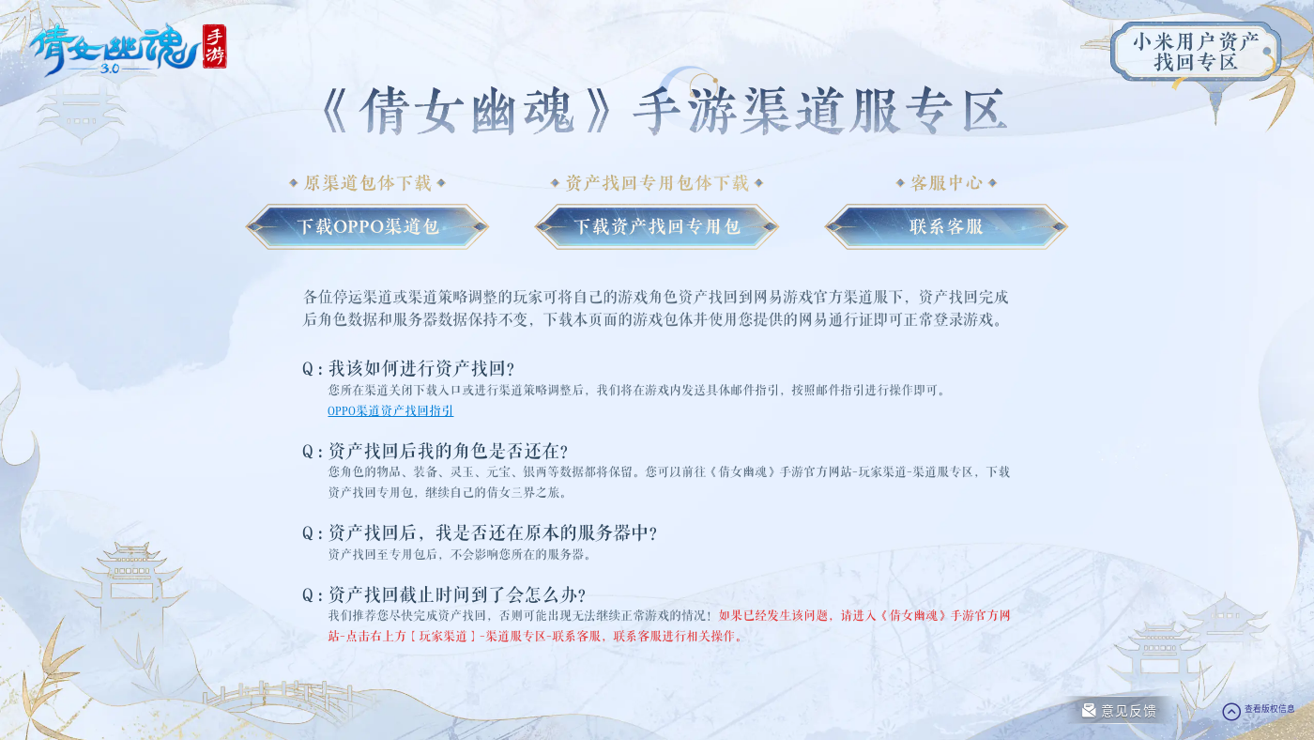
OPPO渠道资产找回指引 (390, 411)
